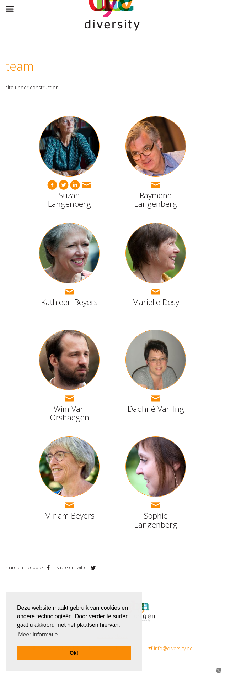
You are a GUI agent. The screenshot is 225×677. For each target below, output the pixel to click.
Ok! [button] (74, 653)
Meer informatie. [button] (38, 634)
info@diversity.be (173, 648)
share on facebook (29, 568)
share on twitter (77, 568)
